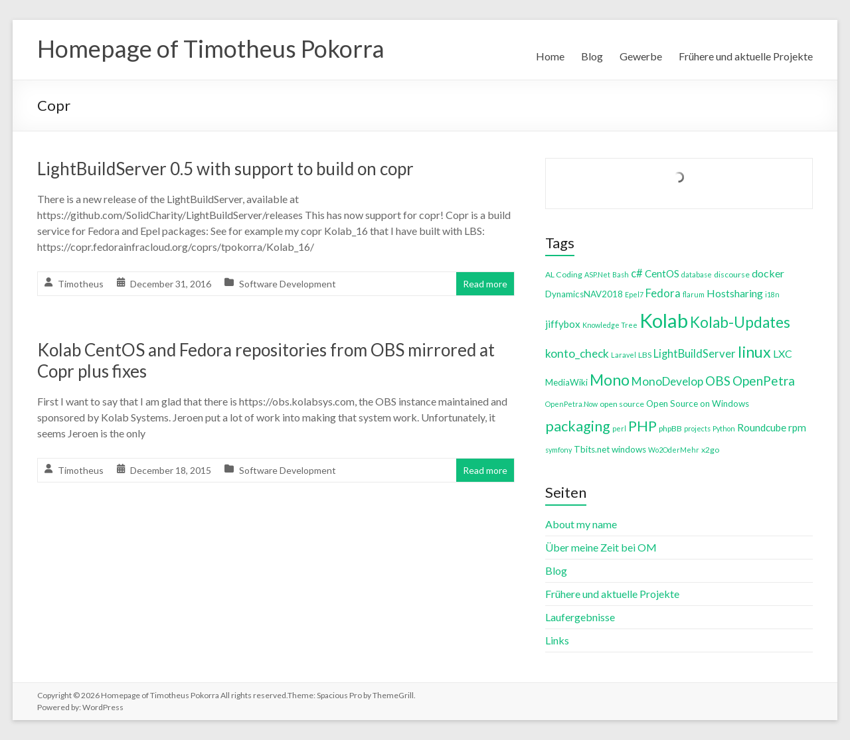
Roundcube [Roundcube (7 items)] (761, 427)
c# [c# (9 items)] (637, 273)
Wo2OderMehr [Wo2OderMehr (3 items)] (673, 449)
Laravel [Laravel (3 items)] (623, 354)
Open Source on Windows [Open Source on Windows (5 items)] (697, 403)
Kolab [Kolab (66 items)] (663, 320)
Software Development (287, 283)
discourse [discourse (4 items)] (732, 274)
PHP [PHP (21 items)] (642, 426)
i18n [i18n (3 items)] (772, 294)
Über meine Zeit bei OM (601, 547)
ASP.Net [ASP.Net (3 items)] (597, 274)
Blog (592, 56)
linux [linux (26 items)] (754, 351)
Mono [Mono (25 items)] (610, 379)
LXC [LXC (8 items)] (782, 353)
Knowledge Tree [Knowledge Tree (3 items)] (610, 325)
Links (557, 640)
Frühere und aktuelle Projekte (746, 56)
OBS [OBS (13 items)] (717, 380)
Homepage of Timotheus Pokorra (210, 48)
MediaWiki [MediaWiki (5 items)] (566, 382)
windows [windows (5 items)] (629, 449)
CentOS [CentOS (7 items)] (662, 273)
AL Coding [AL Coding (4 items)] (563, 274)
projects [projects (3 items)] (697, 428)
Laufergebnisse (580, 617)
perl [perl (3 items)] (619, 428)
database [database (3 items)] (696, 274)
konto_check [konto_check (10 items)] (577, 353)
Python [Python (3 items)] (724, 428)
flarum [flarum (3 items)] (694, 294)
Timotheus (81, 283)
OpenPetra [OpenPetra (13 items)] (763, 380)
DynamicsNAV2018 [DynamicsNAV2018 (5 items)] (584, 294)
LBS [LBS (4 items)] (644, 355)
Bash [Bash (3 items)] (620, 274)
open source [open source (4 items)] (622, 404)
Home (550, 56)
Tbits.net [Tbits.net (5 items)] (592, 449)
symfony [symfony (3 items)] (558, 449)
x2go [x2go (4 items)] (710, 450)
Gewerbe (641, 56)
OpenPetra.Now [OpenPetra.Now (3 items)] (571, 404)
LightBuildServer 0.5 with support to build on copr (225, 168)
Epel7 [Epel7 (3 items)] (634, 294)
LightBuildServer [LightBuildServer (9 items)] (694, 353)
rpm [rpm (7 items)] (797, 427)
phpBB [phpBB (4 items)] (670, 428)
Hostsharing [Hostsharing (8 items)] (735, 293)
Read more (485, 283)
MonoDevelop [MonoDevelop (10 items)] (667, 381)
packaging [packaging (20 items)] (577, 426)
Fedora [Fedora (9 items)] (663, 293)
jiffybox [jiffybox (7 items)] (562, 324)
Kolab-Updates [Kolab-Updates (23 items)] (740, 322)
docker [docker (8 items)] (768, 273)
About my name (581, 524)
